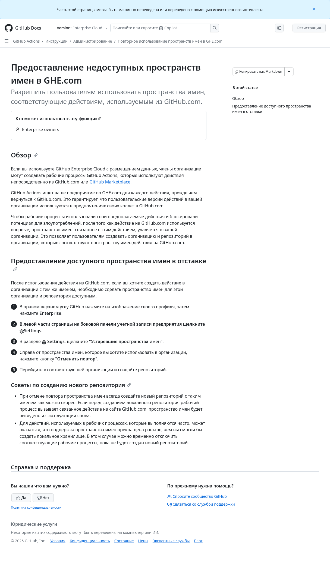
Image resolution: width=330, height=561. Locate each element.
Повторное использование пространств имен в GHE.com (170, 41)
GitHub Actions (26, 41)
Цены (143, 540)
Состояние (124, 540)
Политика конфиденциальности (36, 507)
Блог (198, 540)
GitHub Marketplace (110, 182)
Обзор (24, 154)
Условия (57, 540)
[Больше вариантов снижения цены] (289, 71)
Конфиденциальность (90, 540)
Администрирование (92, 41)
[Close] (314, 9)
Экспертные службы (171, 540)
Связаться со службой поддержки (201, 504)
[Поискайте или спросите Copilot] (164, 28)
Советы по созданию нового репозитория (71, 385)
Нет (43, 497)
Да (21, 497)
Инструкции (57, 41)
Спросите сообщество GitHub (197, 496)
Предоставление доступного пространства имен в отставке (108, 263)
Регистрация (309, 27)
